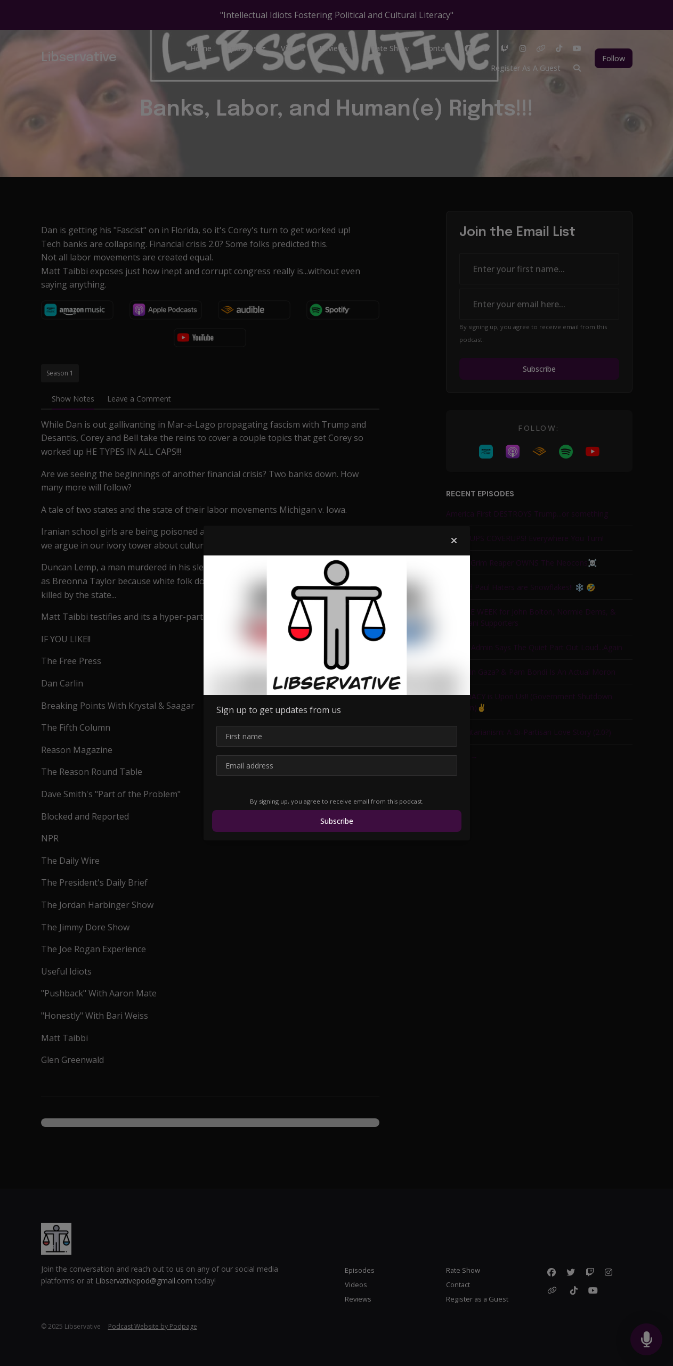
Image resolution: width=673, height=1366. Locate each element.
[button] (454, 540)
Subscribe (336, 821)
